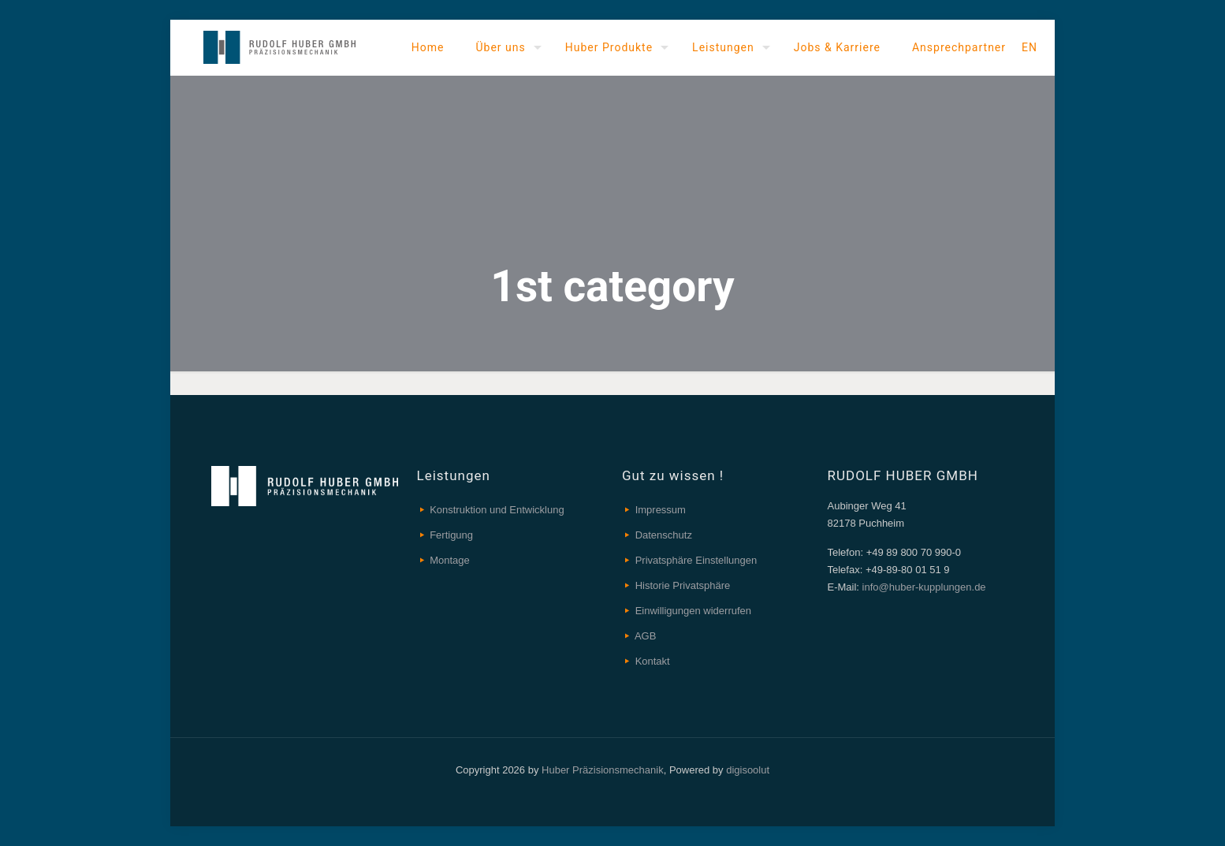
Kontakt (652, 661)
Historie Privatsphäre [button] (683, 585)
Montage (450, 560)
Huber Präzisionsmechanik (603, 770)
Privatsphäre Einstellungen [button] (696, 560)
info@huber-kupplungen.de (922, 587)
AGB (645, 636)
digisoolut (747, 770)
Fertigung (451, 535)
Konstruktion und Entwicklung (497, 510)
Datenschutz (663, 535)
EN (1029, 47)
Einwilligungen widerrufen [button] (693, 611)
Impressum (660, 510)
